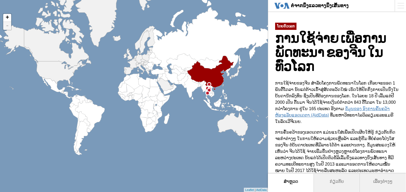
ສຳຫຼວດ (291, 181)
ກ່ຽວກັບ (337, 181)
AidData (261, 189)
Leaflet (249, 189)
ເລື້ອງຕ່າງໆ (382, 181)
